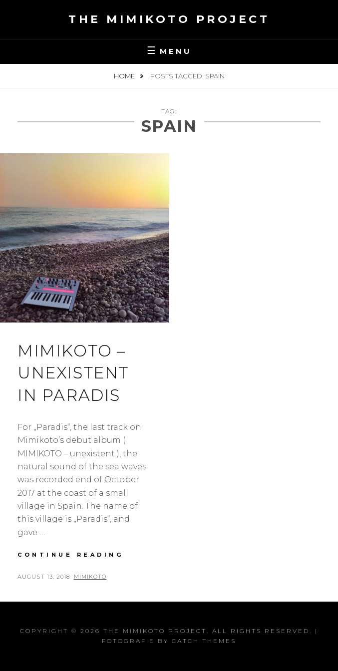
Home (125, 76)
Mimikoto (90, 576)
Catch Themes (204, 641)
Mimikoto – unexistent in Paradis (73, 373)
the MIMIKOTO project (169, 19)
